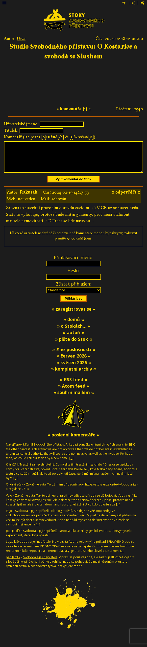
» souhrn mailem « (73, 398)
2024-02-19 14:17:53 (70, 198)
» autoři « (73, 338)
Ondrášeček (14, 490)
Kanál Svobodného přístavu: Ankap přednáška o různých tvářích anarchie (76, 450)
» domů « (73, 325)
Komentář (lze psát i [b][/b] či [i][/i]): (50, 137)
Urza (21, 38)
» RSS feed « (73, 385)
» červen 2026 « (74, 362)
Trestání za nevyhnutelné (37, 470)
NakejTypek (14, 450)
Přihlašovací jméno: (73, 263)
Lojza (9, 547)
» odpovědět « (126, 198)
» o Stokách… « (73, 332)
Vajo (9, 501)
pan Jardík (13, 537)
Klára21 (11, 470)
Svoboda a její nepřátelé (32, 517)
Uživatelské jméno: (21, 123)
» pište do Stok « (73, 345)
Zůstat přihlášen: (73, 290)
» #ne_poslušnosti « (73, 355)
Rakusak (28, 198)
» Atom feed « (73, 392)
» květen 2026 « (73, 368)
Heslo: (74, 276)
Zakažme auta (36, 490)
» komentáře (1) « (73, 108)
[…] (71, 464)
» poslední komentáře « (73, 441)
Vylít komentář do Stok (73, 185)
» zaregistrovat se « (74, 315)
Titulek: (11, 130)
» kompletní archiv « (73, 375)
